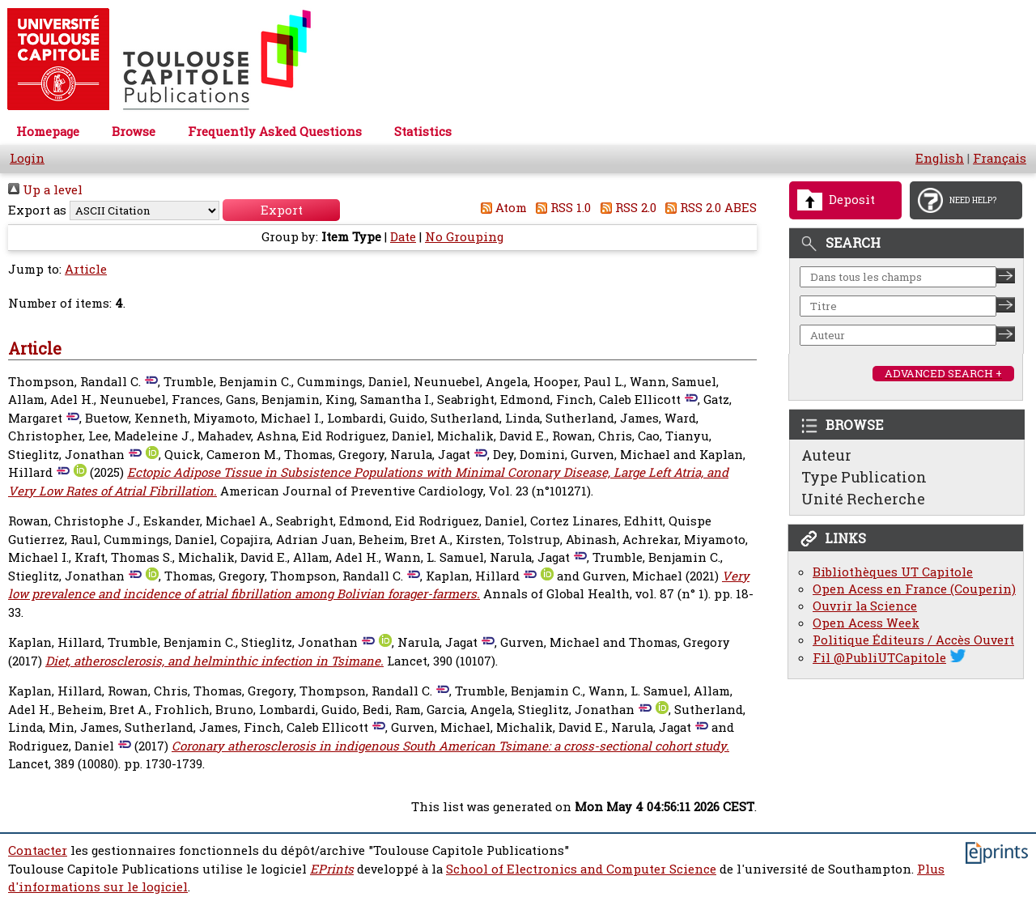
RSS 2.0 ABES (709, 207)
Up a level (45, 189)
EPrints (332, 869)
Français (999, 158)
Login (27, 158)
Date (403, 236)
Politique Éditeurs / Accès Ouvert (913, 639)
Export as (37, 210)
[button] (281, 210)
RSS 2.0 (625, 207)
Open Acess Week (866, 622)
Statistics (423, 131)
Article (86, 269)
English (939, 158)
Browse (133, 131)
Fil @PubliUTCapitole (879, 657)
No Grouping (464, 236)
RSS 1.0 (561, 207)
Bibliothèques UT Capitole (893, 571)
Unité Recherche (863, 498)
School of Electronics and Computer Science (581, 869)
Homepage (47, 131)
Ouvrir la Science (865, 605)
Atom (500, 207)
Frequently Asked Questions (275, 131)
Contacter (37, 850)
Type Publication (864, 477)
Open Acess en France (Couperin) (914, 588)
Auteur (826, 455)
